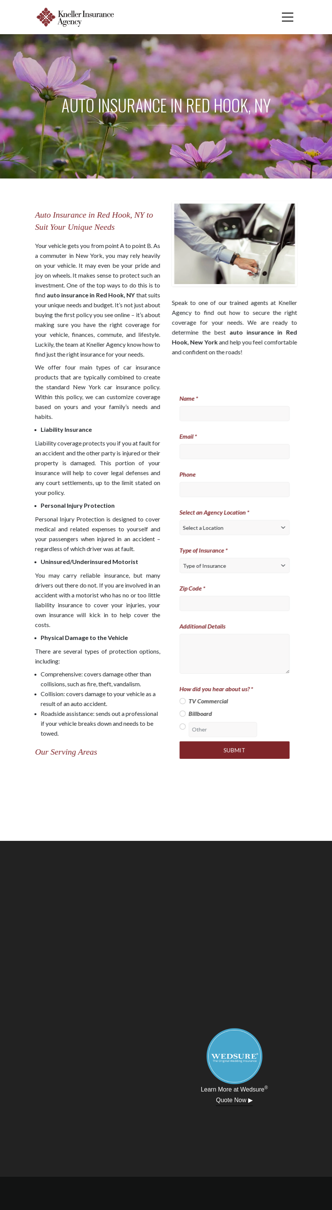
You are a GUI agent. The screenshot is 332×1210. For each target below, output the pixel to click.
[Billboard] (186, 714)
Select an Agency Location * (218, 512)
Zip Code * (196, 588)
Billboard (204, 713)
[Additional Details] (238, 654)
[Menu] (287, 17)
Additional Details (206, 626)
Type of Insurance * (207, 550)
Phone (191, 474)
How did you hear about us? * (219, 688)
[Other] (186, 726)
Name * (192, 398)
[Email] (238, 451)
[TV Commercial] (186, 701)
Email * (191, 436)
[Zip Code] (238, 603)
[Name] (238, 413)
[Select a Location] (238, 527)
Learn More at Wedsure (234, 1089)
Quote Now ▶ (234, 1100)
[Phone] (238, 489)
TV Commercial (211, 701)
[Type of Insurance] (238, 565)
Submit (238, 750)
